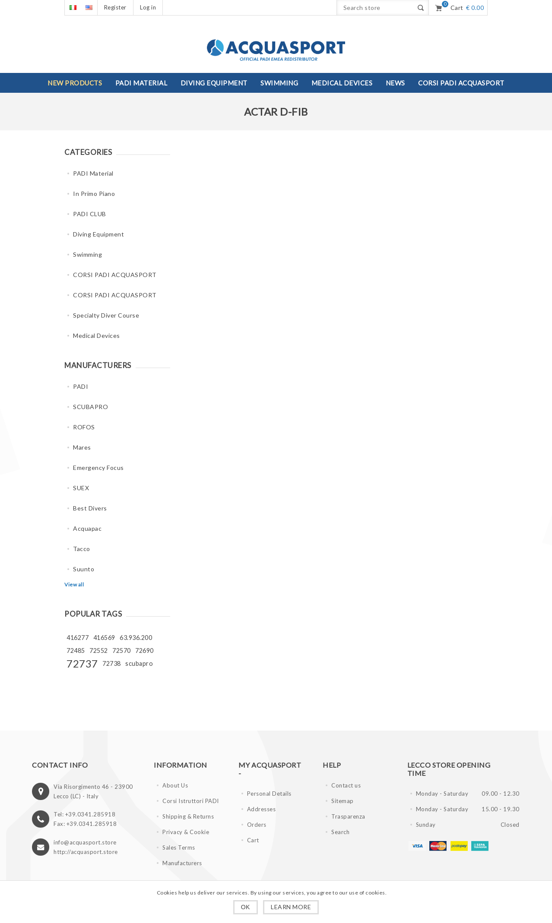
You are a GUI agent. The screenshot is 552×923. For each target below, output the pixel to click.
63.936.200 (136, 637)
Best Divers (90, 508)
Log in (148, 7)
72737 (82, 663)
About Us (175, 785)
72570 (121, 650)
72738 (111, 663)
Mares (82, 447)
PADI (80, 386)
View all (74, 584)
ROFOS (84, 427)
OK (245, 907)
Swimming (87, 254)
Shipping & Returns (188, 816)
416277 (78, 637)
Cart (253, 840)
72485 (76, 650)
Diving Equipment (98, 234)
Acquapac (87, 528)
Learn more (291, 906)
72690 (144, 650)
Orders (256, 824)
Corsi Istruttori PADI (190, 800)
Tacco (81, 548)
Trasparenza (348, 816)
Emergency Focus (98, 467)
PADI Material (93, 173)
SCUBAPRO (90, 406)
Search (340, 831)
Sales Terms (178, 847)
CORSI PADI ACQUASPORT (115, 274)
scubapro (139, 663)
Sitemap (342, 800)
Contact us (346, 785)
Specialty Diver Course (106, 315)
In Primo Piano (94, 193)
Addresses (261, 809)
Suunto (83, 569)
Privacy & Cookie (185, 831)
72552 (98, 650)
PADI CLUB (89, 213)
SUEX (81, 487)
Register (115, 7)
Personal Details (269, 793)
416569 (104, 637)
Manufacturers (182, 863)
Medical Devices (96, 335)
